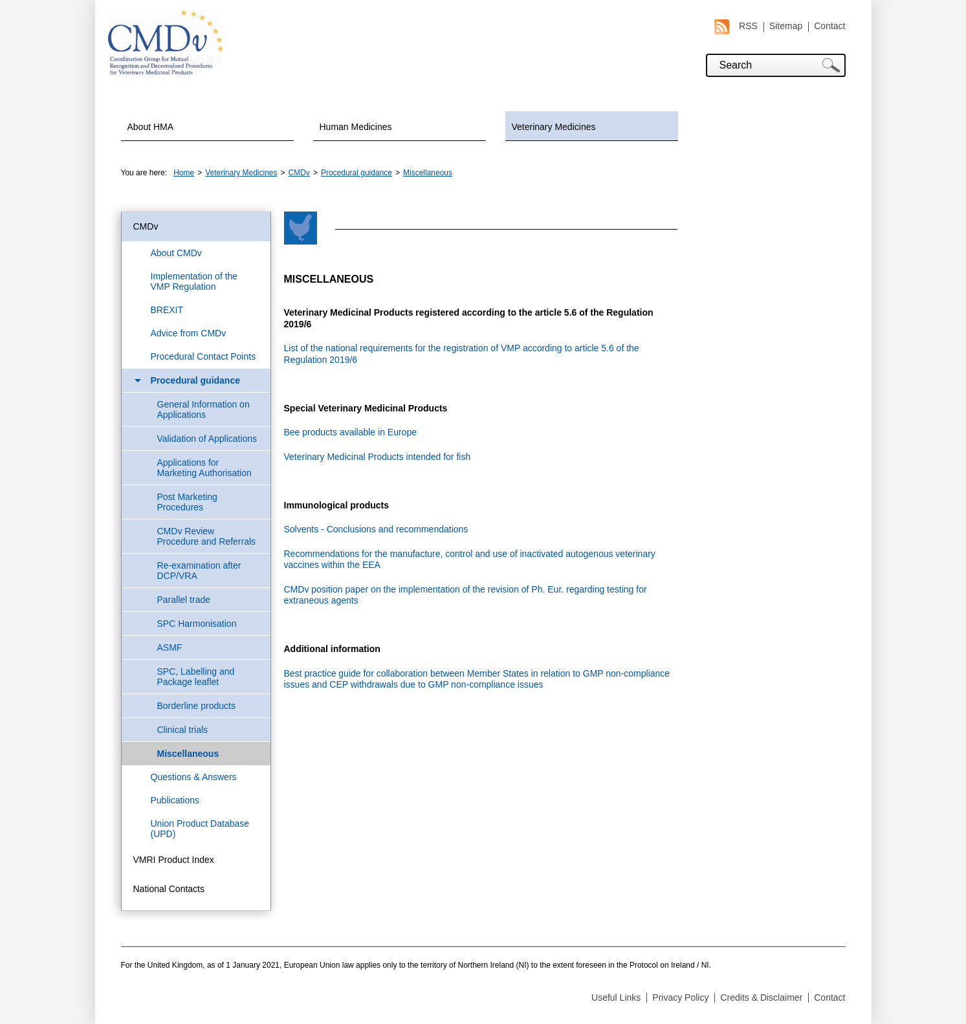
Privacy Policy (680, 997)
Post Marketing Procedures (187, 502)
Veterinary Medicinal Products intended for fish (377, 457)
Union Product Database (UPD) (200, 828)
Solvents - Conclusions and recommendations (376, 529)
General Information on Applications (203, 409)
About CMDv (176, 253)
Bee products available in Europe (350, 432)
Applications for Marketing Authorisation (204, 467)
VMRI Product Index (173, 860)
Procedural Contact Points (203, 356)
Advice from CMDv (188, 333)
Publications (175, 800)
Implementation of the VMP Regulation (194, 281)
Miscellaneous (427, 172)
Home (183, 172)
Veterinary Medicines (554, 127)
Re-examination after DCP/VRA (199, 570)
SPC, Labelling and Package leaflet (196, 676)
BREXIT (167, 310)
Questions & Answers (194, 777)
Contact (829, 26)
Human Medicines (356, 127)
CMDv (299, 172)
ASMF (169, 647)
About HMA (150, 127)
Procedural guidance (356, 172)
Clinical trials (182, 729)
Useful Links (616, 997)
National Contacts (169, 889)
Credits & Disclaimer (761, 997)
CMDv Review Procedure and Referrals (206, 536)
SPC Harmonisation (197, 623)
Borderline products (196, 706)
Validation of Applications (207, 438)
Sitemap (785, 26)
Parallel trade (184, 599)
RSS (736, 26)
